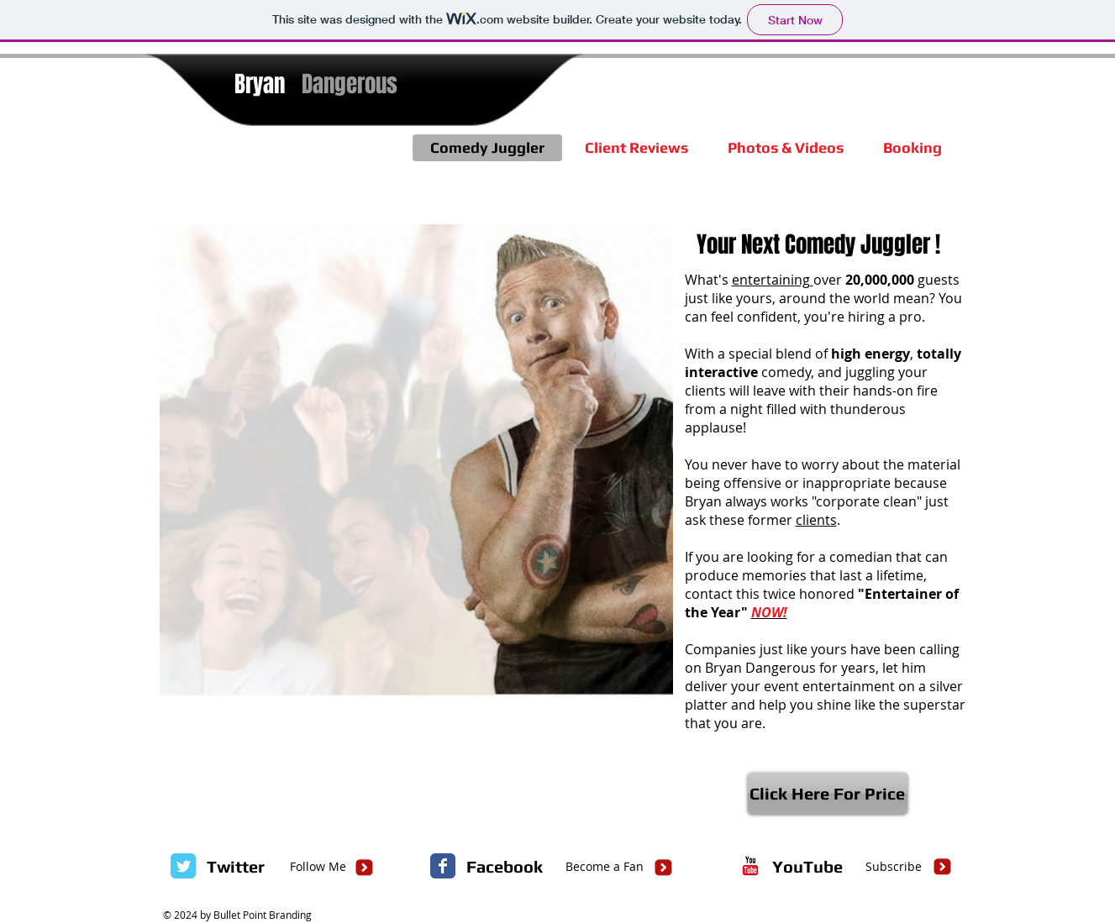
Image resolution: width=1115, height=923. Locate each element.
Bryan (259, 84)
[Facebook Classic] (442, 865)
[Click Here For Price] (827, 793)
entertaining (772, 279)
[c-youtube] (750, 865)
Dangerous (349, 84)
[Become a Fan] (604, 866)
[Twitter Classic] (183, 865)
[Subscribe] (893, 866)
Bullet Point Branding (262, 914)
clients (816, 520)
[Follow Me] (318, 866)
